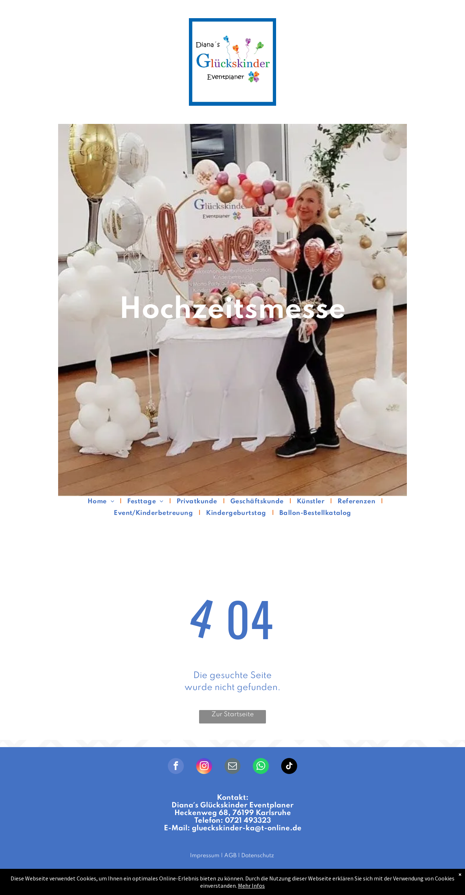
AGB (230, 856)
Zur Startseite (232, 714)
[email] (232, 767)
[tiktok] (289, 767)
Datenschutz (257, 856)
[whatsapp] (261, 767)
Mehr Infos (251, 885)
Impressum (204, 856)
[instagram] (204, 767)
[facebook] (176, 767)
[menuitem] (102, 501)
